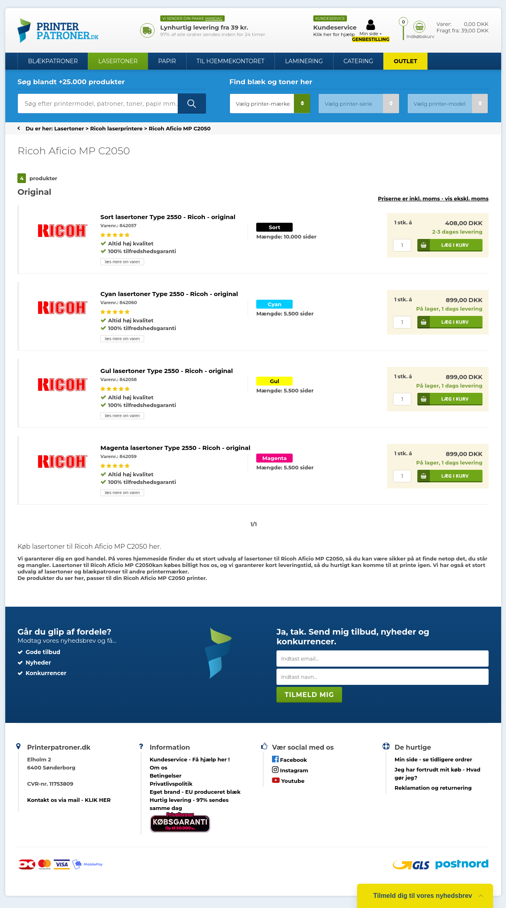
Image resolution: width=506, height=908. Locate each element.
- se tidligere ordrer (433, 759)
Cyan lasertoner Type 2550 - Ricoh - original (169, 294)
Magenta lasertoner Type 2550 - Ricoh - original (175, 448)
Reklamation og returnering (433, 787)
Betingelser (166, 775)
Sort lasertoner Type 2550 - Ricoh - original (168, 217)
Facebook (289, 759)
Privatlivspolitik (171, 783)
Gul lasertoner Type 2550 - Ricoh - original (166, 371)
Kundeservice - (190, 759)
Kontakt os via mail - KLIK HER (69, 800)
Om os (159, 767)
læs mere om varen (122, 262)
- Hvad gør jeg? (437, 773)
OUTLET (405, 61)
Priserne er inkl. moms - (433, 198)
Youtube (288, 780)
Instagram (290, 770)
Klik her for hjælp (334, 34)
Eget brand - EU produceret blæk (195, 792)
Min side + (370, 30)
